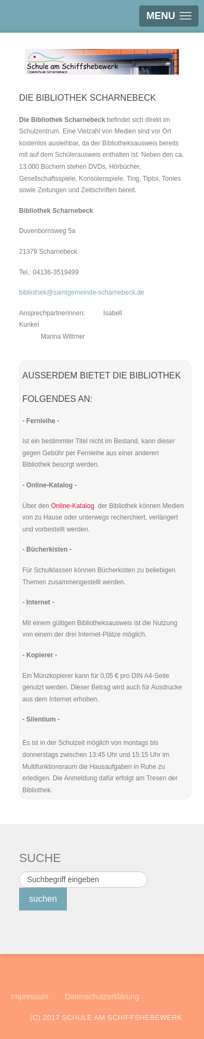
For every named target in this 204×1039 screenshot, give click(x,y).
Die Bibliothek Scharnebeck (87, 97)
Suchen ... (19, 871)
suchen (43, 898)
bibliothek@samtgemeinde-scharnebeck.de (81, 292)
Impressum (29, 996)
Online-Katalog (72, 506)
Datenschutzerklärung (102, 996)
